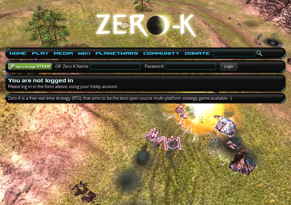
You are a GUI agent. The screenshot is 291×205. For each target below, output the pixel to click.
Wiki (84, 53)
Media (63, 53)
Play (40, 53)
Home (18, 53)
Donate (197, 53)
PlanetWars (116, 53)
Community (161, 53)
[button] (228, 67)
